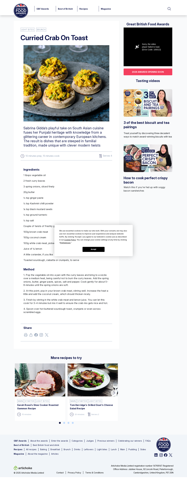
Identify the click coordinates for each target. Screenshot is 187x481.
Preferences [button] (65, 243)
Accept (93, 249)
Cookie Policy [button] (70, 240)
